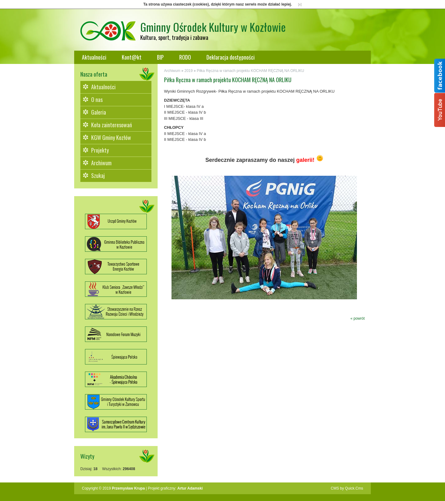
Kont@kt (132, 57)
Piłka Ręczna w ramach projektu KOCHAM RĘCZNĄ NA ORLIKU (250, 71)
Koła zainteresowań (111, 125)
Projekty (100, 150)
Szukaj (98, 175)
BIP (160, 57)
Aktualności (94, 57)
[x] (300, 4)
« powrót (357, 318)
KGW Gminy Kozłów (111, 137)
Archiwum (101, 163)
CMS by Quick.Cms (347, 488)
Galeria (98, 112)
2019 (188, 71)
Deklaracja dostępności (230, 57)
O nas (97, 99)
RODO (185, 57)
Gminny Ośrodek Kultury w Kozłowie (213, 27)
